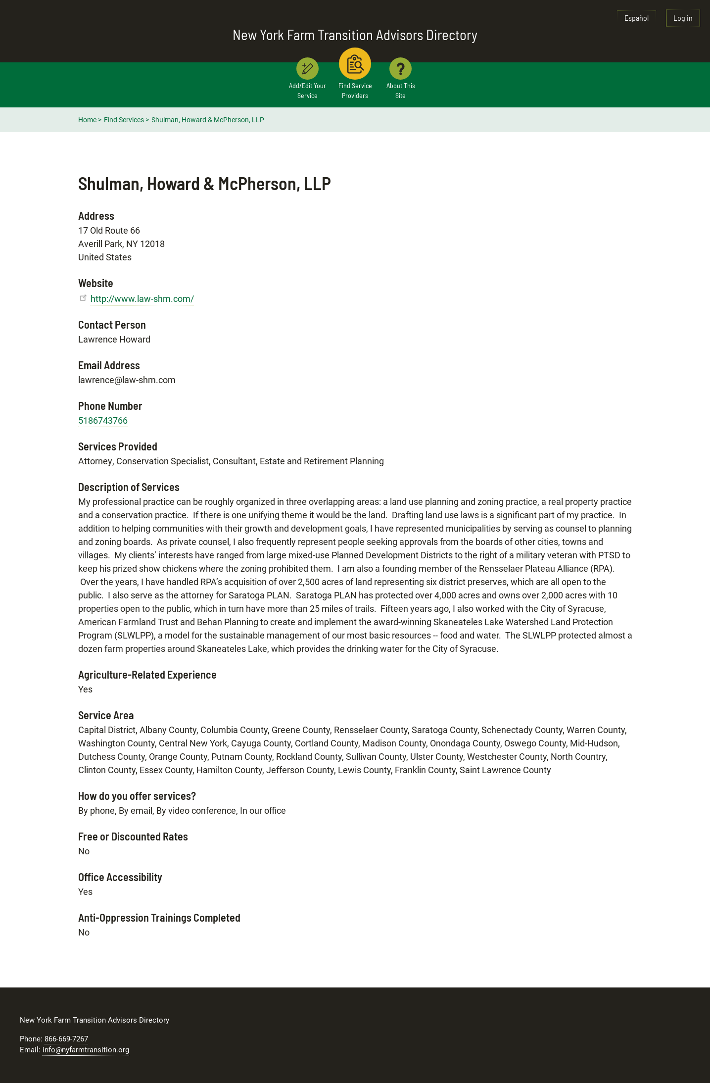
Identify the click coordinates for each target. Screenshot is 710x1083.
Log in (683, 17)
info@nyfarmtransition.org (86, 1049)
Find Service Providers (355, 90)
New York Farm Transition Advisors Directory (355, 34)
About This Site (400, 90)
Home (87, 120)
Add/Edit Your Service (307, 90)
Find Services (124, 120)
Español (636, 17)
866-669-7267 (66, 1038)
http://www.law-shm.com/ (142, 299)
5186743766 (103, 420)
